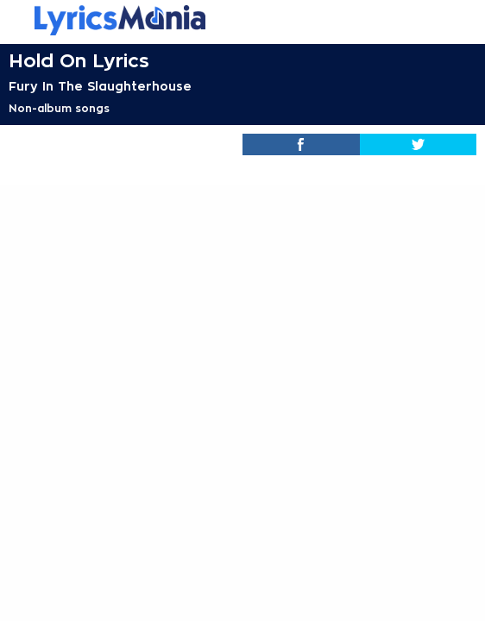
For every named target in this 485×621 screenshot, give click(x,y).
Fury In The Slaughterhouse (100, 86)
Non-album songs (59, 109)
